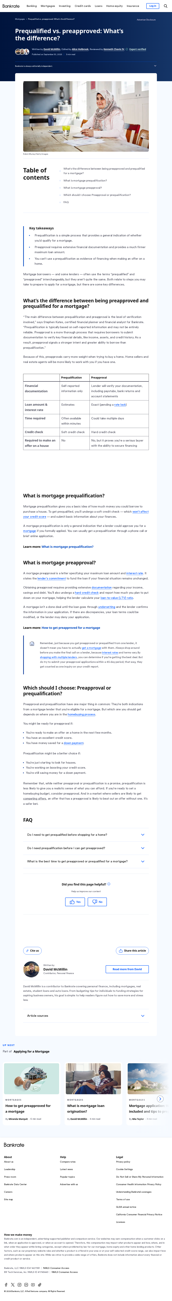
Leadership (9, 1169)
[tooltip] (109, 884)
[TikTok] (40, 1285)
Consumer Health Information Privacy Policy (138, 1184)
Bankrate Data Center (15, 1184)
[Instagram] (19, 1285)
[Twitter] (13, 1285)
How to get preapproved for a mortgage (71, 628)
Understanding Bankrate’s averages (134, 1192)
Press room (10, 1177)
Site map (8, 1199)
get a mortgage (91, 648)
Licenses (120, 1222)
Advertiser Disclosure (146, 20)
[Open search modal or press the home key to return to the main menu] (165, 6)
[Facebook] (6, 1285)
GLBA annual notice (126, 1207)
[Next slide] (160, 1099)
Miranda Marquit (18, 1119)
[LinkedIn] (26, 1285)
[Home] (11, 6)
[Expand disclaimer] (155, 65)
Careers (8, 1192)
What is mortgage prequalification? (67, 547)
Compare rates (68, 1162)
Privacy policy (123, 1162)
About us (8, 1162)
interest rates (110, 652)
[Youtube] (33, 1285)
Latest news (66, 1169)
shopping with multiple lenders (58, 657)
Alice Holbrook (80, 49)
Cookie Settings (124, 1169)
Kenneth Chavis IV (113, 49)
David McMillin (52, 49)
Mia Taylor (138, 1119)
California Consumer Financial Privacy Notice (139, 1214)
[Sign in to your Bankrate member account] (152, 6)
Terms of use (123, 1199)
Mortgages (20, 19)
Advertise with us (69, 1184)
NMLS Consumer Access (56, 1268)
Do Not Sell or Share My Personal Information (139, 1177)
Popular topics (67, 1177)
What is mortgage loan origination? (85, 1108)
